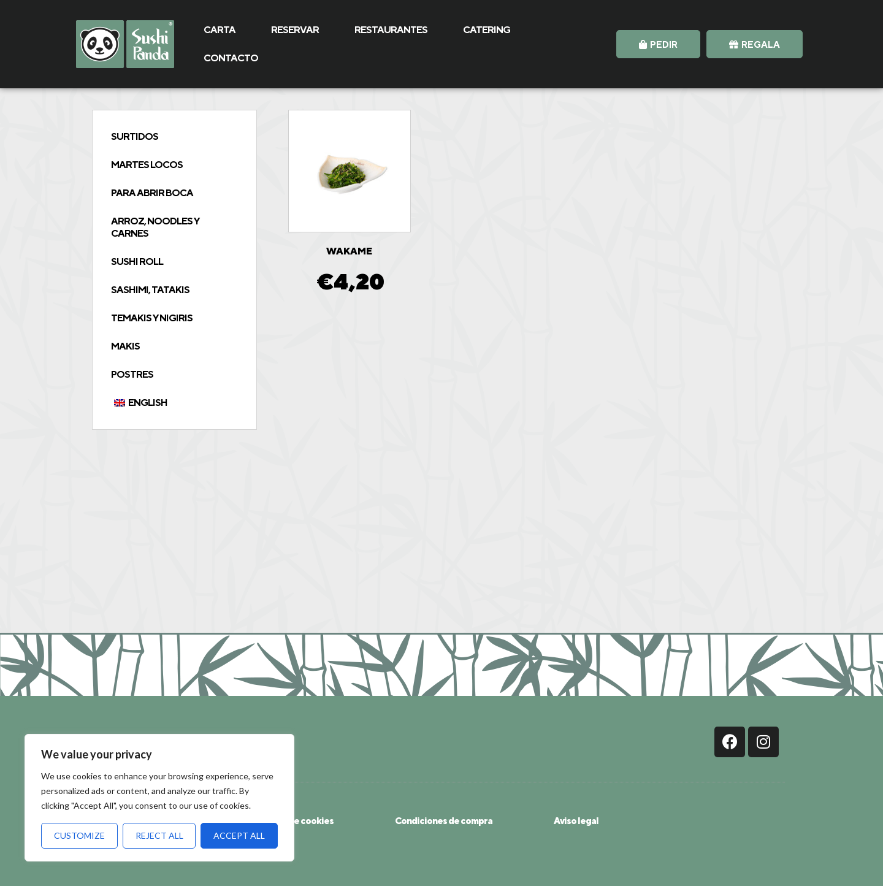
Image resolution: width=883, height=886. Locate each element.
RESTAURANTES (390, 30)
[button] (658, 44)
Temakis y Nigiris (152, 318)
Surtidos (134, 136)
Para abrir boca (152, 193)
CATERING (486, 30)
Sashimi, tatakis (150, 290)
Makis (125, 346)
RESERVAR (295, 30)
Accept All (239, 835)
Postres (132, 374)
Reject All (159, 835)
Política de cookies (294, 820)
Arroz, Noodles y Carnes (155, 227)
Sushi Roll (137, 261)
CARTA (219, 30)
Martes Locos (147, 164)
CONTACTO (231, 58)
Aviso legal (576, 820)
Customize (79, 835)
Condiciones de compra (443, 820)
